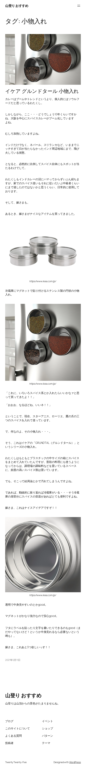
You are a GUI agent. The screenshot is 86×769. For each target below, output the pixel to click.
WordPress (75, 762)
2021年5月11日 (12, 660)
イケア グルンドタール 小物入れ (42, 91)
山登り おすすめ (16, 5)
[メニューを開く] (79, 6)
